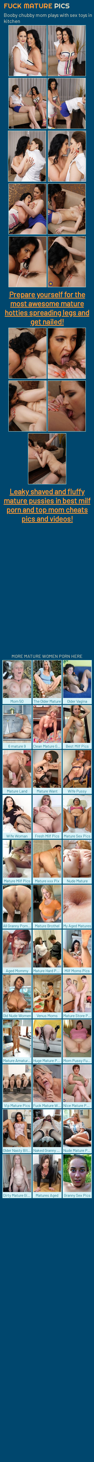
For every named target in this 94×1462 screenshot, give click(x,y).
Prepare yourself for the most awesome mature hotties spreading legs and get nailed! (47, 308)
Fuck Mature (37, 5)
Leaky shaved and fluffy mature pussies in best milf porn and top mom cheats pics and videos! (47, 505)
